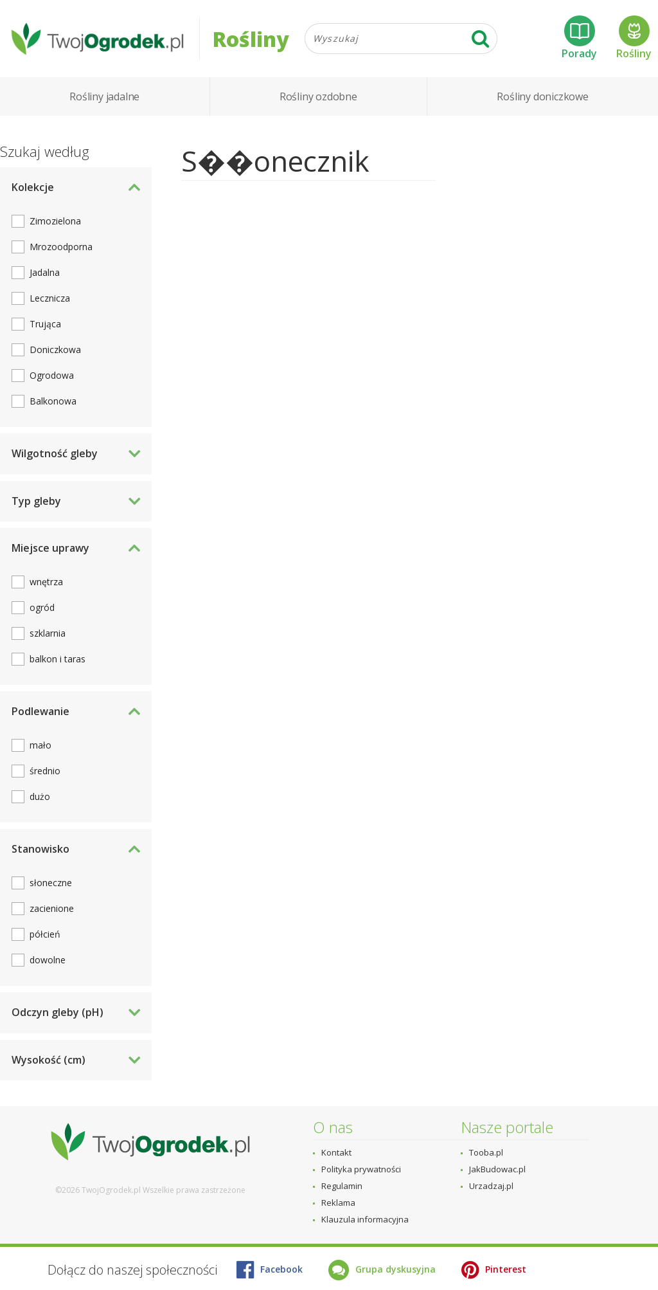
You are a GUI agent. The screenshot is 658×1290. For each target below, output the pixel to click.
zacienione (52, 908)
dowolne (48, 960)
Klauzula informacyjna (365, 1219)
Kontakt (336, 1152)
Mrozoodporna (61, 247)
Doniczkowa (55, 349)
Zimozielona (55, 221)
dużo (40, 796)
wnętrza (46, 582)
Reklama (338, 1202)
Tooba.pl (486, 1152)
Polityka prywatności (361, 1169)
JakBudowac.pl (497, 1169)
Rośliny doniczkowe (542, 96)
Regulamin (341, 1186)
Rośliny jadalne (104, 96)
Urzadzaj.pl (491, 1186)
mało (40, 745)
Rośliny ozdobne (318, 96)
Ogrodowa (52, 375)
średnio (45, 771)
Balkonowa (53, 401)
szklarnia (48, 633)
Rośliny (634, 37)
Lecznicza (50, 298)
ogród (42, 607)
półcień (45, 934)
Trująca (45, 324)
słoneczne (51, 883)
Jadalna (45, 272)
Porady (579, 37)
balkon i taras (57, 659)
